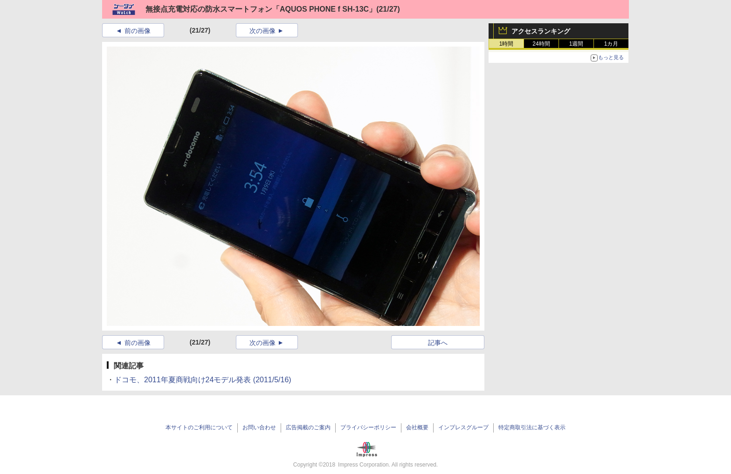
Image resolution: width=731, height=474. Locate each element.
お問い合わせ (259, 427)
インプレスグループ (463, 427)
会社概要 (417, 427)
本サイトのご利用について (199, 427)
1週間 (576, 44)
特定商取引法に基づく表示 (531, 427)
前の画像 (137, 30)
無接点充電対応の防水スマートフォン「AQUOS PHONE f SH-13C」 (260, 9)
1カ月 (611, 44)
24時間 (541, 44)
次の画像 (262, 30)
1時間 (506, 44)
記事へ (438, 342)
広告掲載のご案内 (308, 427)
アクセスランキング (540, 31)
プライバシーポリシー (368, 427)
